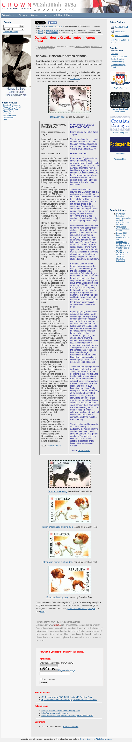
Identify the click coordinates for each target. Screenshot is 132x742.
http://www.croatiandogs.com (54, 713)
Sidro (5, 119)
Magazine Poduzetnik (12, 107)
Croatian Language (54, 26)
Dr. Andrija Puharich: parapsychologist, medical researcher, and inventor (123, 219)
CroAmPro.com (120, 88)
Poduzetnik (120, 153)
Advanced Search (10, 31)
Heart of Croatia (9, 115)
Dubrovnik (75, 78)
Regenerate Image (66, 670)
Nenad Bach (8, 117)
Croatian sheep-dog (57, 491)
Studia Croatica (117, 59)
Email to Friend (121, 27)
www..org (56, 625)
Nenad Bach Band (10, 109)
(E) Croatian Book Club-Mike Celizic (122, 228)
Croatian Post (84, 450)
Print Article (120, 31)
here (42, 611)
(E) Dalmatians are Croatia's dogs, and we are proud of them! (69, 699)
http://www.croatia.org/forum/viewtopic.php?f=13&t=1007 (67, 715)
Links (60, 15)
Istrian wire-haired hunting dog (57, 562)
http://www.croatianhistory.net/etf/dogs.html (60, 711)
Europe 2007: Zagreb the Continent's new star (122, 236)
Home (40, 26)
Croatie (114, 67)
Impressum (50, 15)
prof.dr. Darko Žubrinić (70, 622)
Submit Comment (70, 726)
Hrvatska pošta (54, 446)
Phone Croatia (9, 111)
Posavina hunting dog (57, 597)
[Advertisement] (120, 186)
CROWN (114, 54)
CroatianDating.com (11, 105)
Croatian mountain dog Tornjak (81, 608)
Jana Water (8, 113)
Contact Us (36, 15)
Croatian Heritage (118, 64)
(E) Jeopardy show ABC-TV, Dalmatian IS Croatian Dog (66, 697)
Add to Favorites (122, 36)
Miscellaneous (52, 30)
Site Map (23, 15)
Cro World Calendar (119, 56)
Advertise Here (120, 159)
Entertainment (52, 32)
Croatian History (117, 62)
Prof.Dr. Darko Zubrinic (46, 47)
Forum (69, 15)
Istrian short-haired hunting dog (57, 527)
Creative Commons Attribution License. (95, 739)
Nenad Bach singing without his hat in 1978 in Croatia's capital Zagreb (123, 245)
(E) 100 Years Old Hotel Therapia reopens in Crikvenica (122, 256)
